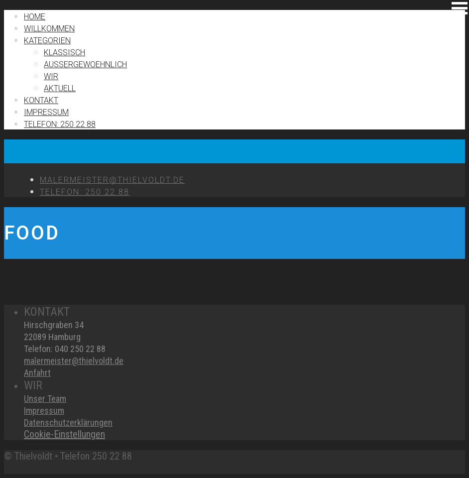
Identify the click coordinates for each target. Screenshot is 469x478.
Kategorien (47, 40)
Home (34, 16)
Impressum (44, 410)
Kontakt (41, 100)
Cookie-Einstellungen (64, 434)
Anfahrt (37, 372)
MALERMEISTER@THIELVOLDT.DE (112, 180)
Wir (51, 76)
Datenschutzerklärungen (68, 422)
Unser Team (45, 398)
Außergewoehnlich (85, 64)
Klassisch (64, 52)
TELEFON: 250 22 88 (60, 124)
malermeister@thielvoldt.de (73, 361)
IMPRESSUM (46, 112)
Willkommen (49, 28)
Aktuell (60, 88)
